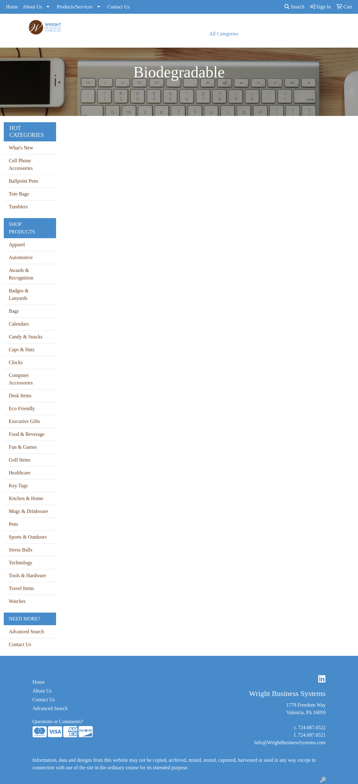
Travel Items (21, 588)
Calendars (19, 324)
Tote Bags (19, 193)
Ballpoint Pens (23, 181)
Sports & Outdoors (28, 537)
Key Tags (18, 485)
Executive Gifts (24, 421)
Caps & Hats (21, 349)
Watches (17, 601)
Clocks (16, 362)
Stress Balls (20, 549)
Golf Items (19, 460)
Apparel (17, 244)
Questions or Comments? (58, 721)
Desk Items (20, 395)
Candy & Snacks (26, 336)
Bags (14, 311)
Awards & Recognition (21, 274)
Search (294, 6)
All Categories (223, 33)
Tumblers (18, 206)
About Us (32, 6)
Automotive (21, 257)
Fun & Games (23, 447)
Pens (13, 524)
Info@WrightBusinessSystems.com (290, 742)
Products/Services (75, 6)
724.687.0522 (311, 727)
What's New (21, 147)
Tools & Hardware (27, 575)
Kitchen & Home (26, 498)
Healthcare (19, 472)
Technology (20, 562)
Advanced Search (26, 631)
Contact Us (118, 6)
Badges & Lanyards (19, 294)
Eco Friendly (22, 408)
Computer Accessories (21, 379)
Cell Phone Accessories (21, 164)
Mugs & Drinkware (28, 511)
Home (12, 6)
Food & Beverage (26, 434)
